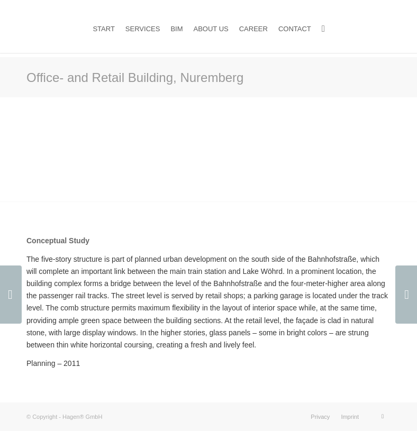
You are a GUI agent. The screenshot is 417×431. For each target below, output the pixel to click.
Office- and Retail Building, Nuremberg (134, 77)
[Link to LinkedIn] (383, 416)
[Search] (323, 29)
